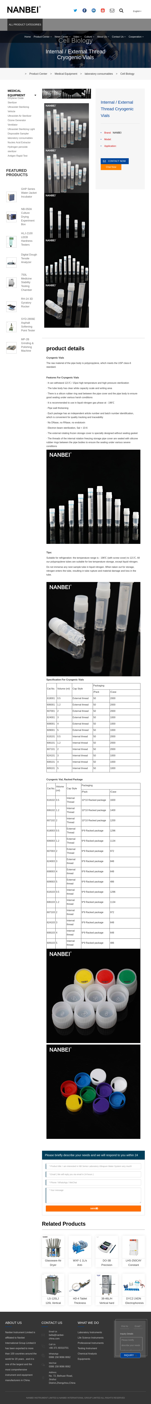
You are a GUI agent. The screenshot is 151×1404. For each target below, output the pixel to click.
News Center (62, 36)
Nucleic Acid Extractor (19, 142)
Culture (89, 36)
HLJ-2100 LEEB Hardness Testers (27, 239)
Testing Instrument (87, 1348)
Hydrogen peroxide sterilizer (18, 149)
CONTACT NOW (117, 161)
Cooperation (136, 36)
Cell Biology (127, 73)
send (93, 1208)
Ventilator (13, 124)
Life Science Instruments (91, 1337)
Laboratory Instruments (90, 1332)
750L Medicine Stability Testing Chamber (26, 282)
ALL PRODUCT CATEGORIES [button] (25, 24)
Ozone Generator (17, 120)
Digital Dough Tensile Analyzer (29, 258)
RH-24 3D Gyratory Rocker (27, 302)
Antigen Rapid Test (17, 156)
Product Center (43, 36)
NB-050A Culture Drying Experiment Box (28, 217)
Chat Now (111, 167)
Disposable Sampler (18, 133)
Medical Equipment (66, 73)
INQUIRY (129, 1355)
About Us (103, 36)
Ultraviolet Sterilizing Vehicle (18, 109)
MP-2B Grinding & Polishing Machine (27, 345)
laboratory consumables (99, 73)
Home (27, 36)
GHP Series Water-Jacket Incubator (29, 192)
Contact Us (119, 36)
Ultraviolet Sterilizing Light (21, 129)
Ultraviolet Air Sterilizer (19, 116)
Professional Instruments (91, 1343)
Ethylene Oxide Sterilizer (16, 100)
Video (77, 36)
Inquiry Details (126, 1334)
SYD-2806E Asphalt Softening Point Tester (28, 324)
